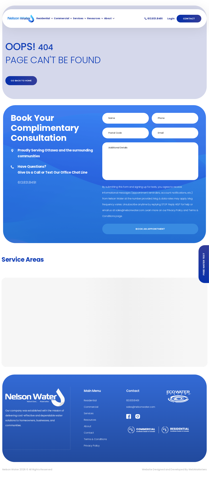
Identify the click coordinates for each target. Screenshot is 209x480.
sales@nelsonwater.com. (130, 211)
